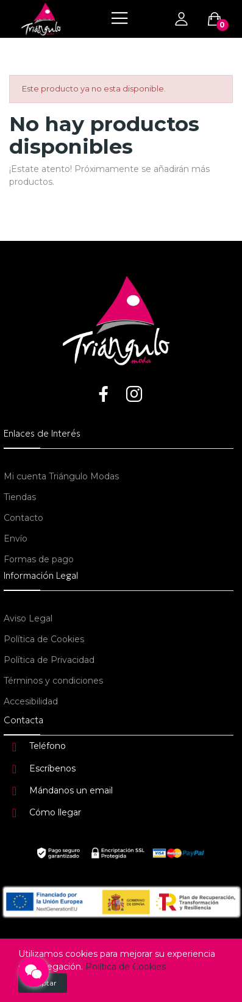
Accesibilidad (31, 701)
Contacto (23, 517)
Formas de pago (39, 559)
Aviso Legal (28, 618)
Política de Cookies (44, 639)
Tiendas (20, 497)
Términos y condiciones (53, 680)
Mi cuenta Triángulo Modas (61, 476)
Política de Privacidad (49, 659)
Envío (15, 538)
